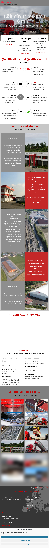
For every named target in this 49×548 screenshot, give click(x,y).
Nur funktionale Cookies (24, 540)
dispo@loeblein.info (9, 44)
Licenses (35, 82)
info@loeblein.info (24, 53)
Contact (20, 491)
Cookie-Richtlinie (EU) (34, 491)
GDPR (15, 491)
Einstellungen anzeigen (24, 544)
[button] (47, 529)
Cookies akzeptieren (24, 537)
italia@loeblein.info (40, 52)
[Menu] (45, 2)
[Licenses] (28, 84)
